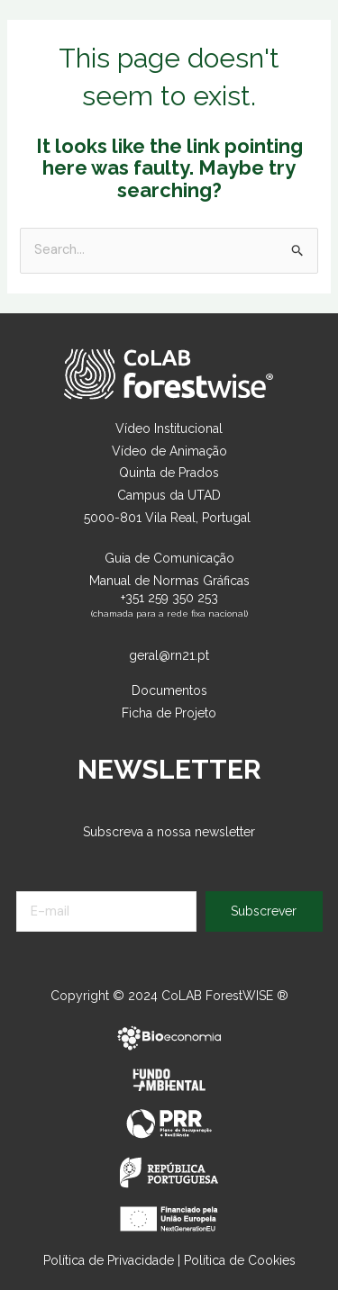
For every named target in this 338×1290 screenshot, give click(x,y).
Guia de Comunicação (169, 558)
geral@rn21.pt (169, 655)
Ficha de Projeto (169, 713)
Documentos (169, 690)
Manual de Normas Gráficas (169, 580)
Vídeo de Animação (169, 451)
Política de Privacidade (108, 1260)
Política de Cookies (240, 1260)
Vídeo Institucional (169, 428)
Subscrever (264, 911)
